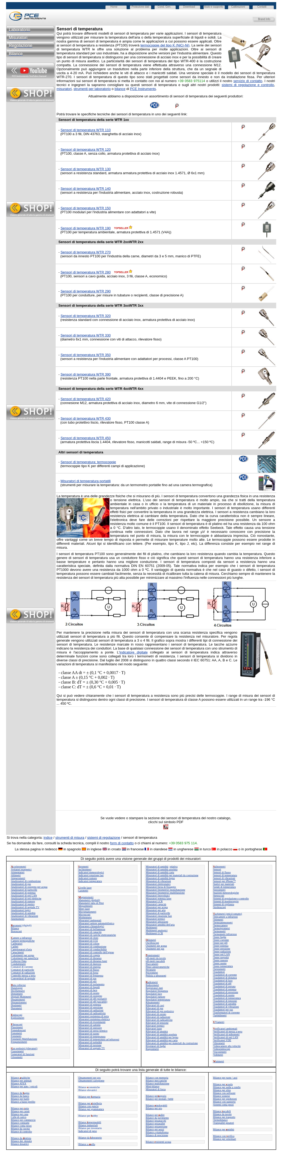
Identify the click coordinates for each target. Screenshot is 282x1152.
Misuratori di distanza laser (92, 961)
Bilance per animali (21, 1080)
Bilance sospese (221, 1095)
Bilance (15, 928)
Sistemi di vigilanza (223, 904)
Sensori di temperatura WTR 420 (85, 399)
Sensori (217, 869)
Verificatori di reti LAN (225, 1037)
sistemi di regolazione (103, 838)
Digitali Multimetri (21, 996)
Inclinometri (84, 869)
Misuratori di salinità (89, 1024)
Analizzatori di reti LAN (24, 895)
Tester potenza (220, 945)
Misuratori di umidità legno (160, 878)
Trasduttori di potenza (224, 989)
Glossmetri (17, 1057)
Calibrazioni (238, 6)
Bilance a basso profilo (23, 1101)
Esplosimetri (18, 1017)
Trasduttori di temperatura (227, 998)
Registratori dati (154, 988)
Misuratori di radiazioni (90, 1010)
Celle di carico (18, 1117)
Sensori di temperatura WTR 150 (85, 208)
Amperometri (18, 878)
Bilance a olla (86, 1144)
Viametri (218, 1022)
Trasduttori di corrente (225, 974)
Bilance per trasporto (224, 1117)
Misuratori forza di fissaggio (161, 886)
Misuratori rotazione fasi (159, 915)
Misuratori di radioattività (92, 1013)
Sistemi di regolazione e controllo (231, 898)
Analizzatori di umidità (23, 913)
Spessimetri (219, 889)
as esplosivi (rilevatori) (24, 1048)
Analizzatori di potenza (23, 892)
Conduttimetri (18, 964)
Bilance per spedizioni (225, 1098)
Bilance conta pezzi (21, 1125)
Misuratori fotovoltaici (158, 895)
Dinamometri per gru (89, 1077)
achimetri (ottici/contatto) (227, 913)
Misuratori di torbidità (90, 1042)
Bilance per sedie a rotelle (227, 1087)
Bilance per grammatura (91, 1109)
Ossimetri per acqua (156, 945)
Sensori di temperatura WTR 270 (85, 252)
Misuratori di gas (87, 978)
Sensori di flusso (222, 872)
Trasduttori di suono (224, 995)
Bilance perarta (20, 1108)
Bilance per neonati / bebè (159, 1098)
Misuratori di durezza (89, 964)
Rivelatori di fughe (156, 1046)
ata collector (18, 985)
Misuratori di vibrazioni (158, 881)
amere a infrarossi (21, 937)
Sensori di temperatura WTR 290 (85, 291)
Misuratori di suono (88, 1033)
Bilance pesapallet (155, 1123)
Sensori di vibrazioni (224, 878)
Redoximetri (152, 985)
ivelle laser (85, 887)
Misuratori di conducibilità (92, 949)
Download (189, 6)
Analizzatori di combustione (26, 881)
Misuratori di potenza (89, 1004)
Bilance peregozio (156, 1095)
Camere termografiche (23, 940)
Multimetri (151, 927)
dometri (151, 939)
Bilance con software (224, 1093)
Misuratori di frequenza (90, 975)
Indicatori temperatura (90, 881)
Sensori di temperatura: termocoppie (88, 462)
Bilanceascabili (222, 1111)
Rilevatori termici (155, 1025)
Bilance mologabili (156, 1105)
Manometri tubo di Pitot (91, 903)
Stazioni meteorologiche (226, 892)
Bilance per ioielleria (90, 1103)
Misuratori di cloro (88, 937)
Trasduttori (219, 971)
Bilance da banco (20, 1095)
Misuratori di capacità (90, 932)
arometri (16, 925)
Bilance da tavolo (222, 1114)
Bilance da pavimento (157, 1117)
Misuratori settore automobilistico (96, 923)
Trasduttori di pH (222, 983)
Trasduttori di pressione (225, 992)
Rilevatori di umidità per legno (162, 1037)
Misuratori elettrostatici (158, 884)
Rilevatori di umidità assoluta (161, 1034)
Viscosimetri (220, 1051)
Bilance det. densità (21, 1141)
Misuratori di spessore (90, 1027)
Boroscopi (16, 931)
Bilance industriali (88, 1125)
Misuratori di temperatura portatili (85, 481)
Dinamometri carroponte (91, 1080)
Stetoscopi (218, 895)
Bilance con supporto (224, 1101)
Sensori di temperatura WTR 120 (85, 149)
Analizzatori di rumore (23, 901)
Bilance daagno (20, 1093)
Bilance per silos (222, 1090)
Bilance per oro (154, 1108)
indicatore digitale (134, 652)
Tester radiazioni (222, 951)
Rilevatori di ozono (156, 1014)
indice (48, 838)
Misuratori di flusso (88, 969)
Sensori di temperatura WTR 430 (85, 418)
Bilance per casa (19, 1114)
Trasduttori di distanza (225, 977)
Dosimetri (16, 1005)
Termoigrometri (221, 928)
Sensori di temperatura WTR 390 (85, 374)
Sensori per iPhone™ (224, 881)
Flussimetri (17, 1027)
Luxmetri (83, 890)
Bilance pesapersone (157, 1126)
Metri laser (84, 908)
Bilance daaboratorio (90, 1137)
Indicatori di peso (87, 1131)
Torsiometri (219, 969)
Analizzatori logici (21, 910)
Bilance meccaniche (156, 1080)
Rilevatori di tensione (157, 1022)
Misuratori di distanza (90, 958)
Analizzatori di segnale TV (25, 907)
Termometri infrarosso (225, 934)
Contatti (261, 6)
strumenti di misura (69, 838)
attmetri (218, 1061)
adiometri (152, 982)
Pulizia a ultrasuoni (156, 975)
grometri (83, 866)
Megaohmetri (85, 905)
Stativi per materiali (223, 884)
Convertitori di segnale (23, 978)
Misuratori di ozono (88, 993)
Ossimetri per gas (155, 948)
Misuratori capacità (156, 904)
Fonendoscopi (18, 1030)
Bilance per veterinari (224, 1138)
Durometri (16, 1008)
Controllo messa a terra (23, 975)
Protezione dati (140, 6)
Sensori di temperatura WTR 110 (85, 130)
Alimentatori (18, 872)
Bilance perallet (155, 1114)
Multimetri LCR (154, 933)
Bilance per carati (20, 1111)
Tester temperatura (223, 966)
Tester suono (220, 963)
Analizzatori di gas (21, 884)
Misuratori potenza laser (158, 898)
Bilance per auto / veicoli (24, 1086)
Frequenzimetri (19, 1041)
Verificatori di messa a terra (227, 1031)
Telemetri (218, 919)
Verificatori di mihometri (226, 1034)
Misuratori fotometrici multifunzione (165, 892)
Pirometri (151, 969)
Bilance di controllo (21, 1131)
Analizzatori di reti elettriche (26, 898)
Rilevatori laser (154, 1028)
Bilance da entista (21, 1138)
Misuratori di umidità (157, 866)
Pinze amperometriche (158, 966)
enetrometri (153, 955)
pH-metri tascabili (155, 961)
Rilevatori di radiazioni (158, 1017)
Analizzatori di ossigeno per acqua (29, 886)
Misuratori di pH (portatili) (92, 998)
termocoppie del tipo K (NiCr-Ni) (164, 45)
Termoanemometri (223, 922)
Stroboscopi (219, 907)
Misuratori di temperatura (92, 1036)
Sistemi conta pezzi (223, 1104)
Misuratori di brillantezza (91, 929)
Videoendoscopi (221, 1048)
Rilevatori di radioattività (159, 1019)
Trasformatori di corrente (226, 1012)
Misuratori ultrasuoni (157, 921)
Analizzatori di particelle (24, 889)
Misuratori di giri (87, 981)
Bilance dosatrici (20, 1143)
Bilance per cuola (223, 1084)
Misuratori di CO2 (88, 940)
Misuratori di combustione (92, 946)
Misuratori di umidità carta (160, 872)
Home (114, 6)
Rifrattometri (153, 1002)
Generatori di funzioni (23, 1054)
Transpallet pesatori (223, 1122)
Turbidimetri (220, 1015)
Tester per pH (220, 942)
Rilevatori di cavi (155, 1005)
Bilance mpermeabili (89, 1122)
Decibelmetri (18, 990)
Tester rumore (220, 960)
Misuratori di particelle (158, 913)
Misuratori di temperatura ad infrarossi (98, 1039)
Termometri (219, 931)
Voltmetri (218, 1054)
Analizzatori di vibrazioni (24, 915)
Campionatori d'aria (21, 949)
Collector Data (19, 961)
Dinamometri (18, 999)
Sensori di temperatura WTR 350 (85, 355)
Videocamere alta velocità (227, 1046)
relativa (174, 866)
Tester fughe (219, 937)
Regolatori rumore (155, 996)
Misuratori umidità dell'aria (160, 924)
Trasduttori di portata (224, 986)
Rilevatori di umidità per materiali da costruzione (172, 1043)
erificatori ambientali (225, 1028)
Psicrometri (152, 972)
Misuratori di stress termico (92, 1030)
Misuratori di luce (87, 990)
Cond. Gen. (164, 6)
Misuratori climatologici (91, 926)
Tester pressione (221, 948)
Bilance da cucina (20, 1128)
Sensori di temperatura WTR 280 (85, 272)
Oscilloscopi (152, 942)
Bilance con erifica (224, 1136)
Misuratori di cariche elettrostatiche (97, 934)
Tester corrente (221, 939)
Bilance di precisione (157, 1135)
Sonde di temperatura (224, 886)
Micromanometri (87, 911)
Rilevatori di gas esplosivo (160, 1011)
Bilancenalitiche (20, 1077)
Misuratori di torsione (89, 1045)
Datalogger (17, 988)
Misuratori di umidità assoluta (162, 869)
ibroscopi (16, 1024)
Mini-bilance (153, 1086)
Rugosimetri (152, 1048)
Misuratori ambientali (89, 920)
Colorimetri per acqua (22, 955)
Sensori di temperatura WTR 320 (85, 316)
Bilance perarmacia (89, 1096)
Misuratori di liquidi (89, 987)
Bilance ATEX (18, 1083)
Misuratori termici (155, 918)
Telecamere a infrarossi (225, 916)
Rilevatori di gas (154, 1008)
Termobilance (220, 1119)
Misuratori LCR (154, 901)
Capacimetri (17, 952)
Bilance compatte (20, 1122)
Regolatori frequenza (157, 990)
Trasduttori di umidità (224, 1003)
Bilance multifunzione (157, 1083)
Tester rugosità (221, 957)
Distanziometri (19, 1002)
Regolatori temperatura (158, 999)
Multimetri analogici (157, 930)
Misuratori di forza (88, 972)
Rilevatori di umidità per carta (162, 1040)
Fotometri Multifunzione (24, 1038)
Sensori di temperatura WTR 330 (85, 335)
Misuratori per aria (156, 910)
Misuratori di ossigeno (90, 995)
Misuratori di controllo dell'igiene (96, 952)
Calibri (14, 946)
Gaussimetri (17, 1051)
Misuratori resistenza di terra (93, 1016)
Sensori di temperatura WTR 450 (85, 438)
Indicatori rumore (87, 878)
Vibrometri (219, 1043)
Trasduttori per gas (223, 1009)
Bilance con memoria (157, 1077)
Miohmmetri (85, 917)
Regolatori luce (154, 993)
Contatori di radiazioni (23, 972)
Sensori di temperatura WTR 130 (85, 169)
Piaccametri (152, 964)
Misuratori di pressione (90, 1007)
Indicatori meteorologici (91, 872)
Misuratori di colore (88, 943)
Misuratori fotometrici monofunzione (165, 889)
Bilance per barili (20, 1098)
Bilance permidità (223, 1129)
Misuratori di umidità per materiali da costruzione (172, 875)
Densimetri (17, 993)
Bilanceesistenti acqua (158, 1141)
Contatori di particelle (22, 969)
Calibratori (16, 943)
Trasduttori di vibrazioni (226, 1006)
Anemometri (18, 918)
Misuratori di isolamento (91, 984)
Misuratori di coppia (89, 955)
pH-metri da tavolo (156, 958)
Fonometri (16, 1033)
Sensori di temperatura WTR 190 (85, 228)
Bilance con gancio (88, 1106)
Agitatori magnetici (21, 869)
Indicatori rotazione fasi (91, 875)
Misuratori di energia (89, 966)
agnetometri (85, 897)
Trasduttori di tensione (225, 1000)
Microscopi (84, 914)
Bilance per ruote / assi (225, 1077)
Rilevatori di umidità (157, 1031)
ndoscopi (16, 1014)
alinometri (219, 866)
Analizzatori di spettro (23, 904)
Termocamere (220, 925)
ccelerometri (18, 866)
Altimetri (16, 875)
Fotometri (16, 1036)
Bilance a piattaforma (157, 1132)
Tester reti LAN (221, 954)
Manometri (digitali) (89, 900)
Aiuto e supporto (213, 6)
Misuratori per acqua (157, 907)
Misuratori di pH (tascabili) (92, 1001)
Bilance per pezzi (155, 1129)
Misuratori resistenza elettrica (94, 1019)
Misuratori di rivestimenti (92, 1022)
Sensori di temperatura (225, 875)
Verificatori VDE (222, 1040)
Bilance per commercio (23, 1119)
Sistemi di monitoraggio (226, 901)
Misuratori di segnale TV (91, 1048)
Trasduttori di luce (223, 980)
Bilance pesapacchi (156, 1120)
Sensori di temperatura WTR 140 (85, 189)
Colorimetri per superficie (25, 958)
